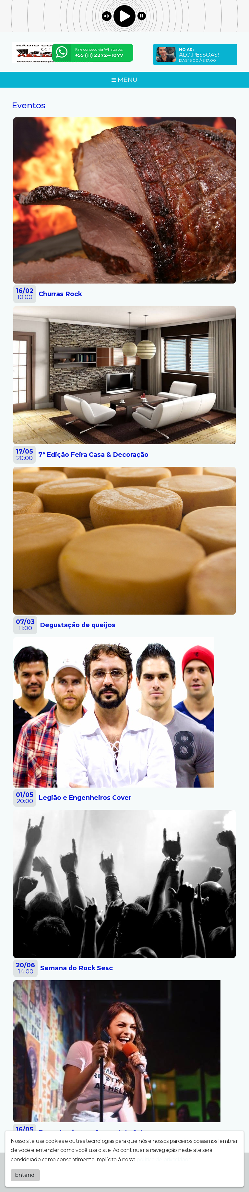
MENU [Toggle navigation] (124, 79)
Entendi (25, 1173)
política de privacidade (164, 1158)
